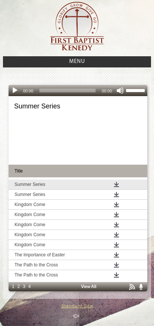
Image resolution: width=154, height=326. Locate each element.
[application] (78, 90)
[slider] (67, 90)
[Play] (15, 90)
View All (88, 287)
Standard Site (77, 305)
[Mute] (120, 90)
